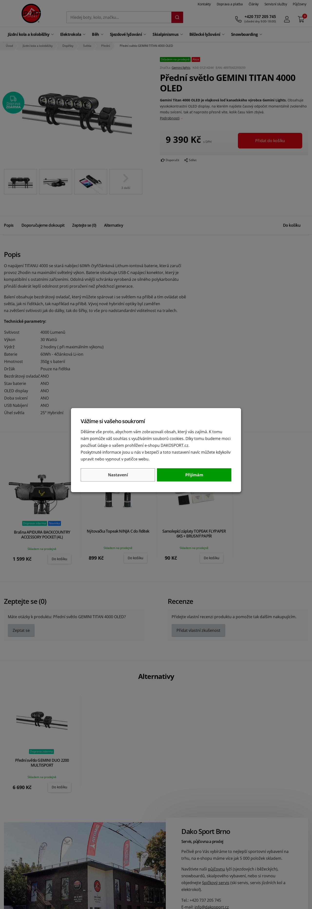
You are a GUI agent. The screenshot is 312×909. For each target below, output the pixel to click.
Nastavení (118, 475)
